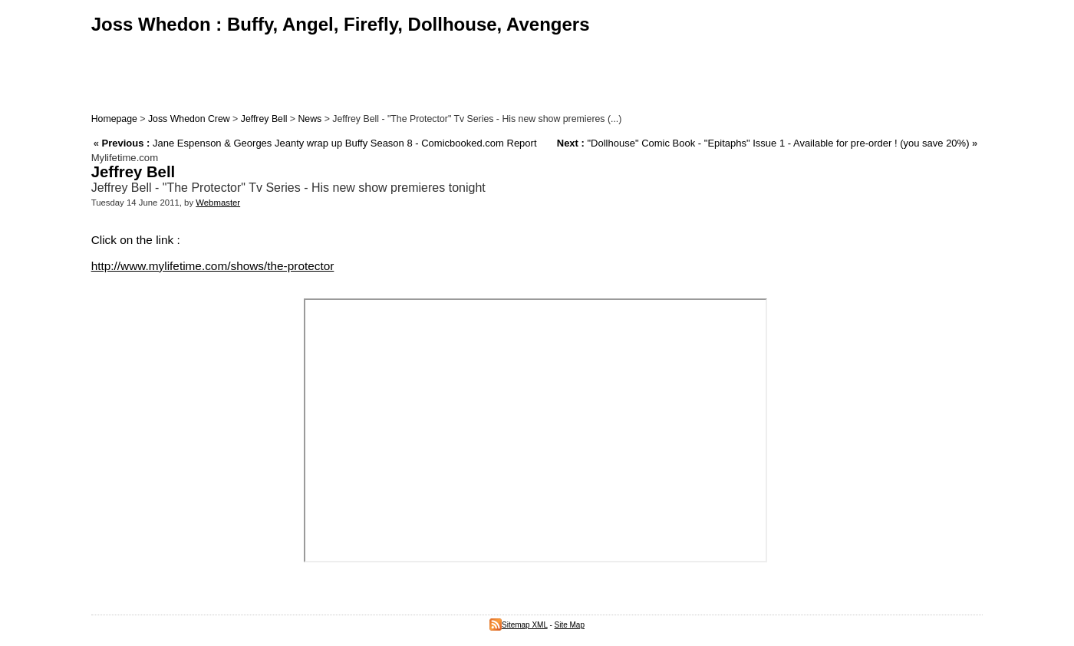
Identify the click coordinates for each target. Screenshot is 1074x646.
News (309, 119)
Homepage (114, 119)
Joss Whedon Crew (189, 119)
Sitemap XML (518, 625)
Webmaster (218, 202)
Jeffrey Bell (264, 119)
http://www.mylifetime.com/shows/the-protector (212, 265)
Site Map (570, 625)
